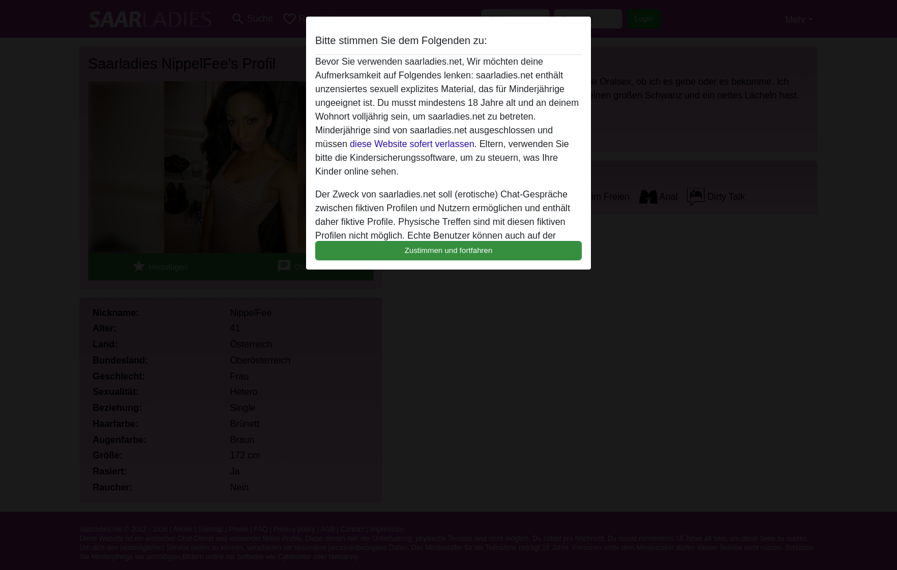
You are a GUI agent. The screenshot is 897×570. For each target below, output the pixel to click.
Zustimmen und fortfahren (448, 250)
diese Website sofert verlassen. (413, 144)
